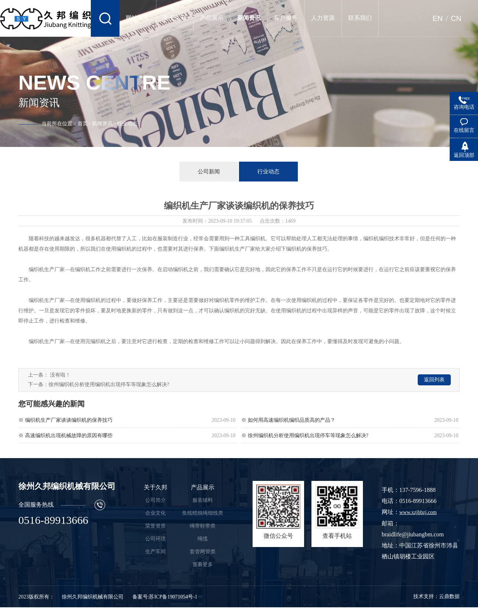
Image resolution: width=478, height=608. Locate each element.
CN (456, 18)
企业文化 (155, 513)
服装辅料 (202, 500)
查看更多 (202, 564)
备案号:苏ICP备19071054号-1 (164, 597)
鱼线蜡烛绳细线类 (202, 513)
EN (437, 18)
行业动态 (268, 172)
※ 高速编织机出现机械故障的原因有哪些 (65, 435)
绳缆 (202, 539)
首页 (83, 123)
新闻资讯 (102, 123)
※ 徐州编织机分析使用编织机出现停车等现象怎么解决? (304, 435)
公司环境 (155, 539)
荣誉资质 (155, 526)
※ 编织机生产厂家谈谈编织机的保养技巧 (65, 420)
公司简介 (155, 500)
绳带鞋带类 (202, 526)
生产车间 (155, 551)
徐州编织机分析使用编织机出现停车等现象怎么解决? (109, 384)
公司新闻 (209, 172)
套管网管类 (202, 551)
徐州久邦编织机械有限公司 (93, 597)
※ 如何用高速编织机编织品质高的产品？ (288, 420)
